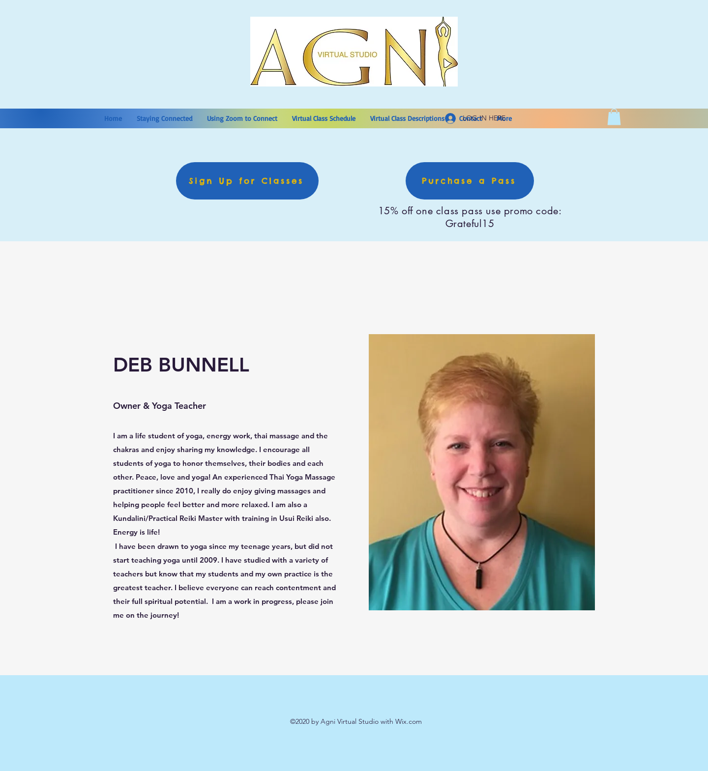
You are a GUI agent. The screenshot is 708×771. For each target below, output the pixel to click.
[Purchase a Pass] (470, 181)
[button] (614, 117)
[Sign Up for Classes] (247, 181)
